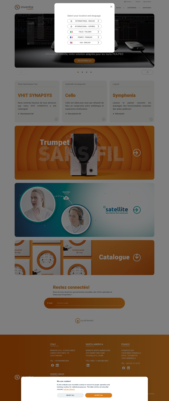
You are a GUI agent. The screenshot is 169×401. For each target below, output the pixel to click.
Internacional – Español (82, 26)
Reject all (70, 395)
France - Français (81, 37)
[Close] (111, 6)
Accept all (99, 395)
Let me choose (69, 389)
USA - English (80, 42)
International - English (82, 21)
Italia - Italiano (81, 32)
